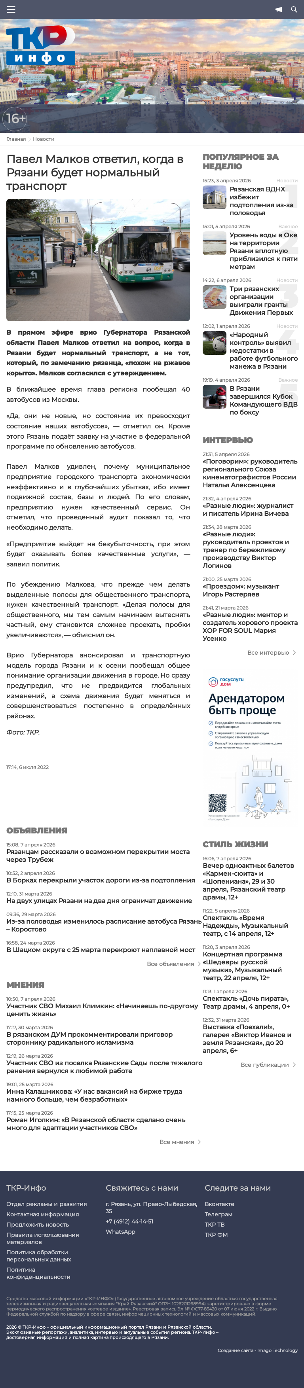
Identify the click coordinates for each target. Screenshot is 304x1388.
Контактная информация (42, 1214)
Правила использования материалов (42, 1238)
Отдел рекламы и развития (46, 1204)
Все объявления (170, 964)
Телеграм (218, 1214)
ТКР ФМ (216, 1234)
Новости (43, 139)
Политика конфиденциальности (38, 1273)
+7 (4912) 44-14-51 (129, 1221)
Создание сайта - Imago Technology (258, 1350)
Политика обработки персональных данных (38, 1256)
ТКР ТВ (214, 1224)
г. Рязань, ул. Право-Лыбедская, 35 (151, 1208)
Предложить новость (37, 1224)
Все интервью (268, 652)
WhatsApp (120, 1231)
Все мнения (177, 1142)
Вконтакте (219, 1204)
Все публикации (265, 1064)
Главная (16, 139)
